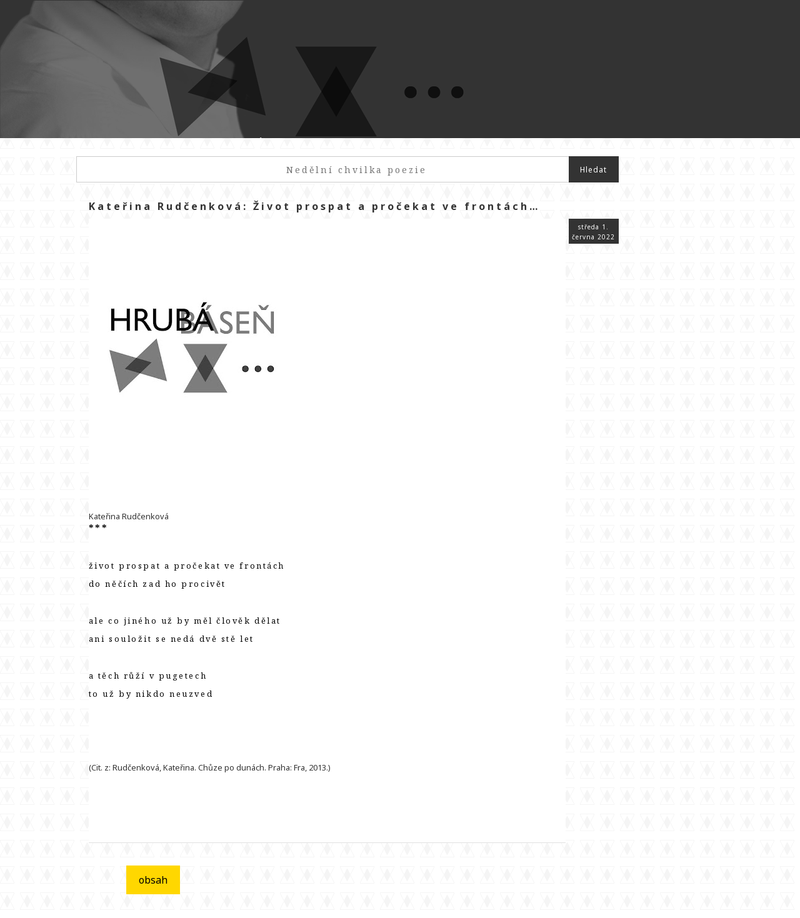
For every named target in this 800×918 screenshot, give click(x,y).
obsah (153, 880)
